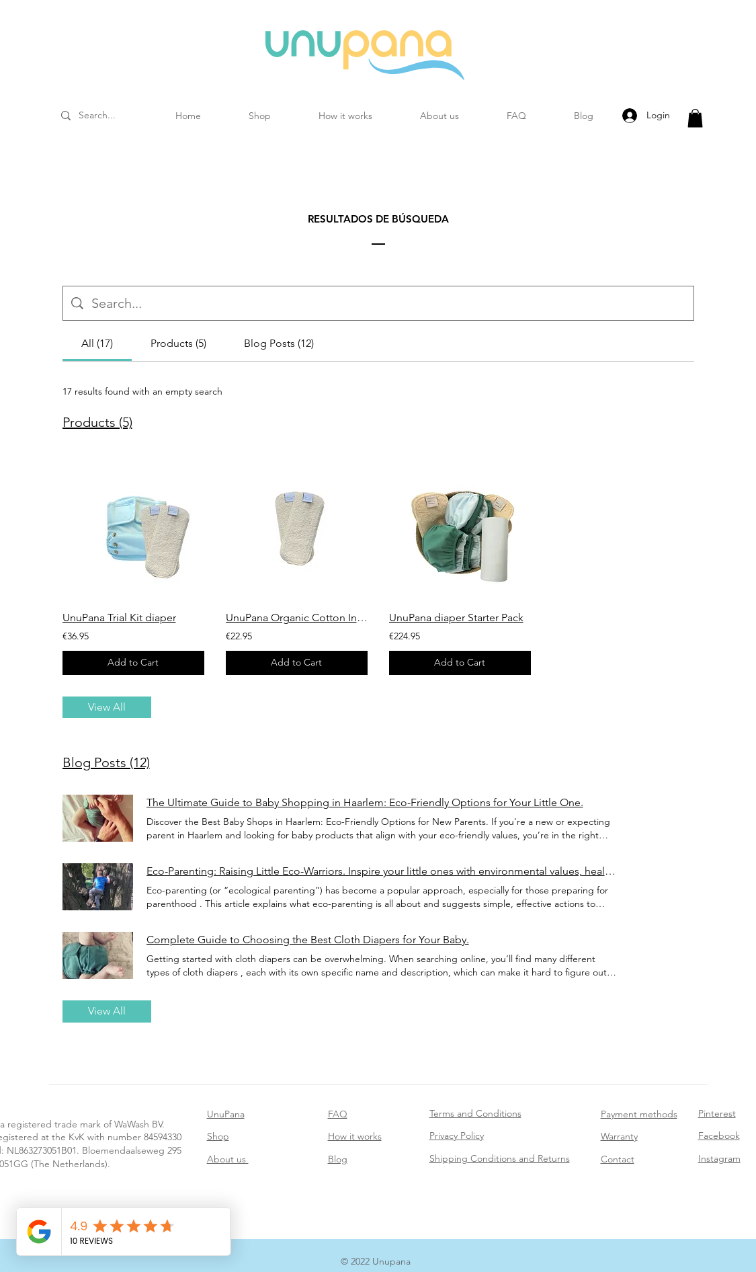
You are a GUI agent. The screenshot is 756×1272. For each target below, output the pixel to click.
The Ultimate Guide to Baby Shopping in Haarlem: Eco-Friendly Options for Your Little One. (364, 802)
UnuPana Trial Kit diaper (119, 617)
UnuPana (226, 1114)
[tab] (97, 343)
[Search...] (115, 115)
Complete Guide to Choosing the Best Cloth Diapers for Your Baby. (307, 939)
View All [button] (107, 707)
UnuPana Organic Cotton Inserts (297, 617)
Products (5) (97, 422)
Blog (337, 1159)
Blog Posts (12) (106, 762)
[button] (695, 118)
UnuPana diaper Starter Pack (456, 617)
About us (228, 1159)
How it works (355, 1136)
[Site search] (388, 303)
